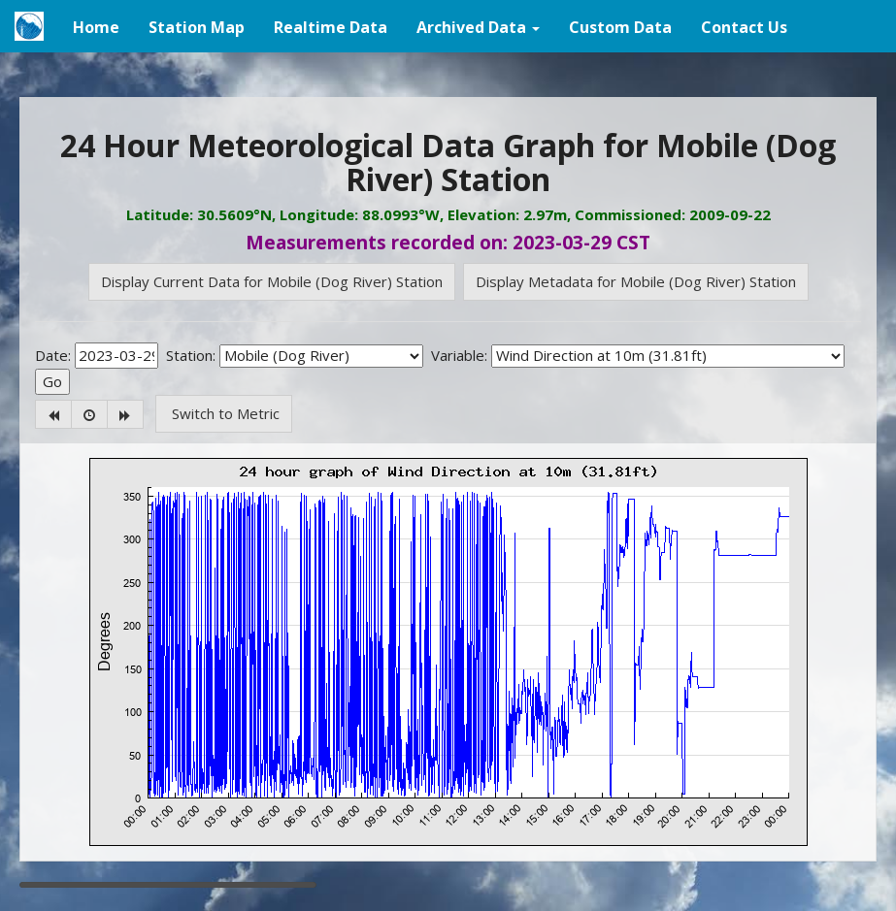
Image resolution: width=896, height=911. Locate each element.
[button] (478, 26)
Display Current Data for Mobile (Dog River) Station (272, 281)
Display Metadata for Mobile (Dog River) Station (636, 281)
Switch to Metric (224, 413)
